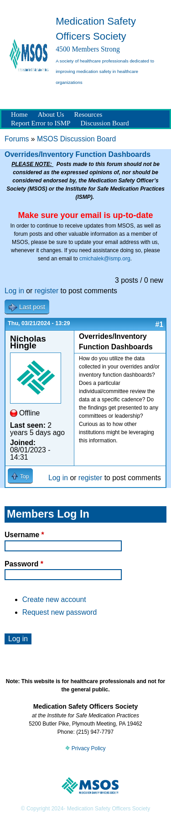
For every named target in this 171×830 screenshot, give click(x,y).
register (47, 291)
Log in (14, 291)
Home (19, 114)
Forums (17, 139)
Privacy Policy (85, 748)
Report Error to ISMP (40, 123)
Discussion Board (104, 123)
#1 (159, 324)
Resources (88, 114)
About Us (51, 114)
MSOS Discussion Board (76, 139)
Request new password (59, 612)
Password (24, 564)
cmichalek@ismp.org (104, 258)
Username (24, 535)
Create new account (54, 599)
